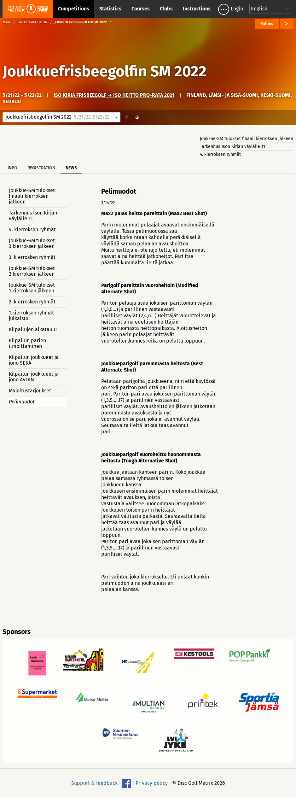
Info (12, 168)
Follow (266, 23)
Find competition (33, 22)
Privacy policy (152, 783)
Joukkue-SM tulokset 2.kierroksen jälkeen (32, 271)
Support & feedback (94, 783)
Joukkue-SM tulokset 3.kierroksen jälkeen (32, 243)
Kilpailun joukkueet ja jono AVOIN (34, 377)
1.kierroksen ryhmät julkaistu (31, 315)
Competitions (73, 9)
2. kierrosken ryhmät (32, 302)
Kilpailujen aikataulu (33, 329)
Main (7, 22)
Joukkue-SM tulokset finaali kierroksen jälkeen (246, 138)
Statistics (110, 9)
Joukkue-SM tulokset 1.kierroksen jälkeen (32, 288)
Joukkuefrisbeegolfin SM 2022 (104, 71)
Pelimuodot (22, 402)
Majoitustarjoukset (30, 391)
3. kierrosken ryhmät (32, 257)
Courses (140, 9)
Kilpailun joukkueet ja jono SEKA (34, 360)
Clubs (166, 9)
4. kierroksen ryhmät (220, 154)
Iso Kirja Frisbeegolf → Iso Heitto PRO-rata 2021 (114, 95)
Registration (41, 168)
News (71, 168)
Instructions (197, 9)
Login (237, 9)
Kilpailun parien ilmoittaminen (27, 343)
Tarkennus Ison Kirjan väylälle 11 (232, 146)
